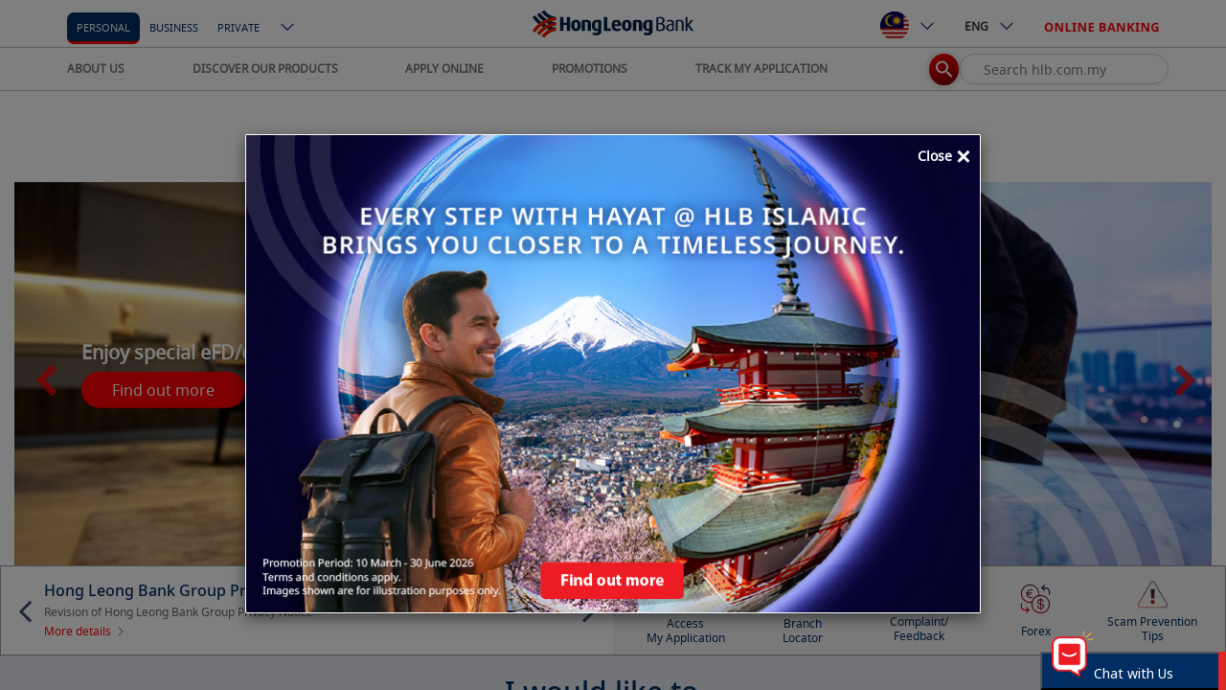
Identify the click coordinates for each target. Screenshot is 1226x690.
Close (944, 157)
